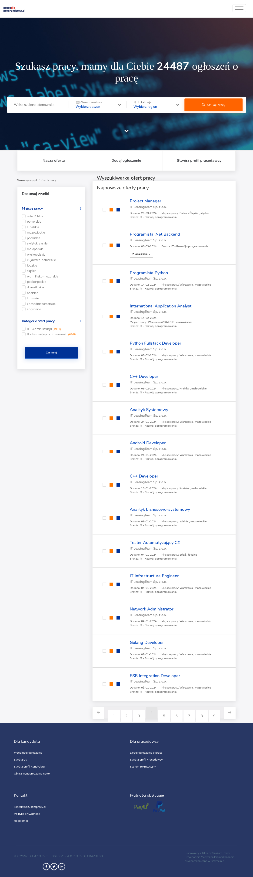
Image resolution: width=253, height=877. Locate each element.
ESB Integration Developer (155, 676)
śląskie (31, 271)
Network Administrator (151, 609)
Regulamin (21, 820)
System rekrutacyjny (143, 766)
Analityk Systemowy (149, 409)
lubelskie (33, 227)
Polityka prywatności (27, 813)
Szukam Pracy (221, 853)
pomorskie (34, 221)
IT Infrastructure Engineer (154, 576)
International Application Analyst (160, 306)
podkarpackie (36, 282)
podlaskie (33, 238)
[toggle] (239, 8)
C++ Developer (144, 376)
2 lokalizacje (141, 254)
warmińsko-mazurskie (42, 276)
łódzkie (32, 265)
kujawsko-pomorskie (41, 260)
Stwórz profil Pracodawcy (146, 759)
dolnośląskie (35, 287)
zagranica (34, 309)
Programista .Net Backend (155, 234)
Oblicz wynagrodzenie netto (32, 773)
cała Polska (35, 216)
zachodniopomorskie (41, 304)
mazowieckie (36, 232)
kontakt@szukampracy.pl (30, 806)
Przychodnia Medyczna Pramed (204, 857)
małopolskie (35, 249)
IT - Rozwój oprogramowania (52, 334)
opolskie (32, 293)
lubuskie (33, 298)
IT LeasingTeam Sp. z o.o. (148, 207)
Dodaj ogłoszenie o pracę (146, 752)
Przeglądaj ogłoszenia (28, 752)
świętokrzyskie (37, 243)
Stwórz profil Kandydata (29, 766)
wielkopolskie (36, 254)
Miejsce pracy (32, 208)
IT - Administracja (44, 329)
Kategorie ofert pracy (38, 321)
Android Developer (148, 443)
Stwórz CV (20, 759)
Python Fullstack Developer (155, 343)
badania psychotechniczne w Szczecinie (209, 859)
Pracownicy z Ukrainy (198, 853)
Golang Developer (147, 642)
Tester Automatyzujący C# (155, 542)
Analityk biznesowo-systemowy (160, 509)
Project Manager (145, 201)
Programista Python (149, 273)
